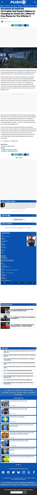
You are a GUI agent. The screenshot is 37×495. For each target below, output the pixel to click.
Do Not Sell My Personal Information (19, 479)
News (2, 8)
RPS (35, 484)
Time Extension (22, 482)
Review (9, 151)
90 (7, 320)
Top (5, 390)
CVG (32, 484)
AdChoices (33, 478)
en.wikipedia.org (4, 278)
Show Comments (18, 219)
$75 (11, 282)
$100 (5, 282)
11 (8, 312)
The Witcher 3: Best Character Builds (7, 272)
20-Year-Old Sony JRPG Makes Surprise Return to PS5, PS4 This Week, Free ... (19, 351)
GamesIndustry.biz (25, 484)
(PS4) (8, 146)
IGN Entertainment (19, 478)
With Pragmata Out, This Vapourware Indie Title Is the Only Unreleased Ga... (18, 383)
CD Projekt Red (8, 8)
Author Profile (16, 211)
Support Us (25, 390)
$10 (32, 282)
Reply (22, 211)
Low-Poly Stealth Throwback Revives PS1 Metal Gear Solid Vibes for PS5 (20, 367)
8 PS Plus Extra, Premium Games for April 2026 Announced (18, 373)
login (20, 227)
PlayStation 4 (3, 239)
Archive (24, 392)
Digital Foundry (31, 482)
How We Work (19, 390)
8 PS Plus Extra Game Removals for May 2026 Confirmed (18, 370)
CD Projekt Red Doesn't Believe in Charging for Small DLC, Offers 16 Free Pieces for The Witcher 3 (18, 13)
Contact (31, 390)
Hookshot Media (8, 478)
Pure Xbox (16, 482)
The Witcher (17, 8)
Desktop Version (18, 394)
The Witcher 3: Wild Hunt (23, 72)
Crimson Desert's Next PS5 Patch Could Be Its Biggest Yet (18, 379)
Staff (13, 390)
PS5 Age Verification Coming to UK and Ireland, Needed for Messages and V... (18, 376)
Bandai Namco (3, 244)
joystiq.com (6, 141)
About (9, 390)
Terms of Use (13, 392)
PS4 (13, 8)
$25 (25, 282)
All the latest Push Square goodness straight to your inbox (18, 489)
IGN (10, 484)
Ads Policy (19, 392)
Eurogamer (14, 484)
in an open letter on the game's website (16, 82)
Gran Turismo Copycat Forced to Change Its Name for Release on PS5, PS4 (20, 355)
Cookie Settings (31, 392)
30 (7, 327)
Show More (18, 464)
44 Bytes (29, 478)
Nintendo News (4, 484)
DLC (22, 8)
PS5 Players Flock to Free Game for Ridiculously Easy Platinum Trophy (19, 363)
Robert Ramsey (8, 21)
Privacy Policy (5, 392)
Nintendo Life (9, 482)
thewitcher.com (14, 141)
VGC (19, 484)
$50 (18, 282)
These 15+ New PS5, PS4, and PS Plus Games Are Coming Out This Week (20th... (19, 359)
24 (21, 158)
